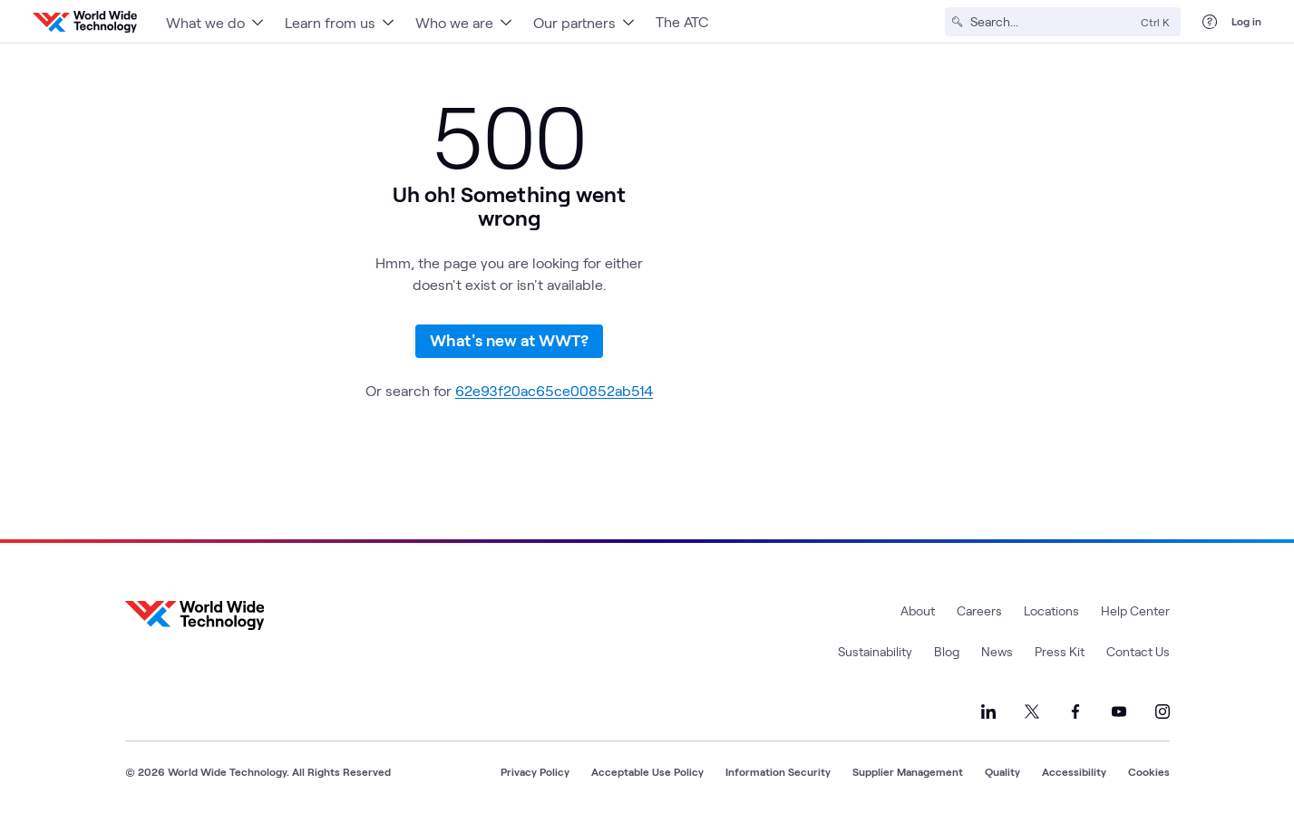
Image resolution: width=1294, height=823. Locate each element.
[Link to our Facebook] (1075, 711)
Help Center (1135, 610)
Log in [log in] (1246, 21)
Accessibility (1074, 771)
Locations (1051, 610)
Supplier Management (907, 771)
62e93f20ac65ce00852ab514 (554, 390)
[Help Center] (1209, 22)
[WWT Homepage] (85, 22)
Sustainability (875, 651)
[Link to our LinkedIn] (988, 711)
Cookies (1149, 771)
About (917, 610)
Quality (1002, 771)
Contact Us (1138, 651)
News (997, 651)
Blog (946, 651)
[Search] (1052, 22)
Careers (979, 610)
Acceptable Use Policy (647, 771)
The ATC (682, 21)
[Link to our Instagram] (1162, 711)
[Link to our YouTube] (1119, 711)
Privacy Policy (535, 771)
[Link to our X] (1032, 711)
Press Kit (1060, 651)
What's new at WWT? (509, 340)
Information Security (778, 771)
